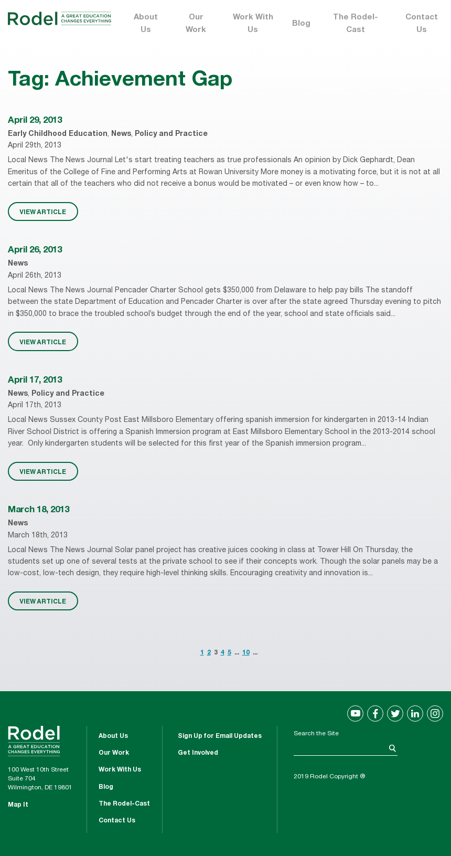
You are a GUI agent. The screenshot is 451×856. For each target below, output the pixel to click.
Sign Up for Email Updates (220, 736)
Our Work (196, 24)
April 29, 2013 (34, 121)
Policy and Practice (171, 134)
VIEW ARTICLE (42, 211)
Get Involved (198, 753)
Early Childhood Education (58, 134)
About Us (146, 24)
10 (246, 653)
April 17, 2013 (34, 380)
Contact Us (421, 24)
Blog (301, 24)
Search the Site (316, 734)
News (121, 134)
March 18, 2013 (38, 510)
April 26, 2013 (34, 250)
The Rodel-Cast (355, 24)
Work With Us (253, 24)
